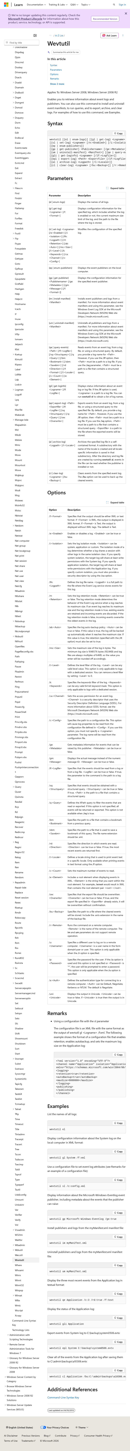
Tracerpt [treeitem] (19, 1139)
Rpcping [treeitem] (19, 932)
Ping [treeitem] (17, 686)
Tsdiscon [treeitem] (19, 1159)
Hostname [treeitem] (20, 304)
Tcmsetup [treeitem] (20, 1104)
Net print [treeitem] (19, 555)
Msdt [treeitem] (17, 490)
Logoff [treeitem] (18, 394)
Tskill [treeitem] (17, 1169)
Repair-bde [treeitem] (20, 887)
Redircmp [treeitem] (20, 832)
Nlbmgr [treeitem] (19, 611)
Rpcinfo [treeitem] (19, 927)
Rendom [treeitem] (19, 877)
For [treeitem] (16, 213)
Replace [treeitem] (19, 892)
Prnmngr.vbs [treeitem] (21, 737)
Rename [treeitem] (19, 872)
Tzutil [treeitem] (17, 1189)
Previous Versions (31, 1435)
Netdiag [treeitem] (19, 520)
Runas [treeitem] (18, 952)
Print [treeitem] (17, 716)
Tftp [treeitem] (17, 1114)
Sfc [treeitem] (16, 1023)
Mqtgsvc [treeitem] (19, 485)
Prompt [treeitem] (19, 752)
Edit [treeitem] (17, 132)
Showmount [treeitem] (21, 1038)
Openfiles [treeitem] (20, 646)
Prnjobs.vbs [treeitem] (21, 732)
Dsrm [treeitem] (17, 122)
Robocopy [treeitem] (20, 917)
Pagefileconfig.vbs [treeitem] (24, 651)
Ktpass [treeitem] (18, 364)
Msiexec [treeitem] (19, 500)
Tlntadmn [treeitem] (20, 1134)
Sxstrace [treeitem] (19, 1068)
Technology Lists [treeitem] (20, 1330)
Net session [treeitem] (21, 560)
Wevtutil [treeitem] (19, 1260)
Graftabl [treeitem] (19, 283)
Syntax (53, 65)
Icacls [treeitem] (18, 309)
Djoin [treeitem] (17, 57)
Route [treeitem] (18, 922)
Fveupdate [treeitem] (20, 248)
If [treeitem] (15, 314)
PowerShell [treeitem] (20, 712)
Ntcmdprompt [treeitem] (22, 631)
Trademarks (27, 1440)
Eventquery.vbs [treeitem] (23, 153)
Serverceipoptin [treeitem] (23, 988)
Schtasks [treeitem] (19, 973)
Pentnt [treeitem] (18, 676)
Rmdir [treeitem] (18, 912)
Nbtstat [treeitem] (19, 515)
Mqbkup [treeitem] (19, 475)
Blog (46, 1435)
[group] (86, 152)
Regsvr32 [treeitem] (20, 852)
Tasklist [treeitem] (18, 1098)
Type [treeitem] (17, 1179)
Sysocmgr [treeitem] (20, 1073)
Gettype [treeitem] (19, 258)
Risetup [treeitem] (19, 907)
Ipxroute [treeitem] (19, 329)
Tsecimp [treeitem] (19, 1164)
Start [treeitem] (17, 1053)
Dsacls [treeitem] (18, 77)
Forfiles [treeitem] (18, 218)
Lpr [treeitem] (16, 404)
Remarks (54, 78)
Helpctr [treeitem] (19, 299)
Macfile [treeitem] (18, 409)
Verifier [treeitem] (18, 1214)
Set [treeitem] (16, 1003)
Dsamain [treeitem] (19, 87)
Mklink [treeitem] (18, 440)
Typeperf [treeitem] (19, 1184)
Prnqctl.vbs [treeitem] (20, 747)
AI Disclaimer (11, 1435)
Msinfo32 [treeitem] (20, 505)
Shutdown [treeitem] (20, 1043)
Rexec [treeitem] (18, 902)
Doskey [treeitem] (19, 67)
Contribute (60, 1435)
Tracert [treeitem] (18, 1144)
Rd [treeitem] (16, 812)
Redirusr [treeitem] (19, 837)
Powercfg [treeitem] (19, 706)
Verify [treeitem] (18, 1219)
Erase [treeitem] (17, 142)
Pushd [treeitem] (18, 762)
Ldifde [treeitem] (18, 374)
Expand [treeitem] (18, 173)
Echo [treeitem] (17, 127)
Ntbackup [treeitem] (20, 626)
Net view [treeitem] (19, 580)
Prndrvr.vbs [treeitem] (21, 727)
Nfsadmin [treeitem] (20, 591)
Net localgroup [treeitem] (22, 550)
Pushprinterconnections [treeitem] (27, 769)
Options (54, 74)
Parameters (56, 69)
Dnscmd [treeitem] (19, 62)
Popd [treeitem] (17, 701)
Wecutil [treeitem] (19, 1255)
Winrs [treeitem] (18, 1275)
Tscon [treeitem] (18, 1154)
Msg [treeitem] (17, 495)
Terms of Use (10, 1440)
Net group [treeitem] (20, 545)
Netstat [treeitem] (19, 535)
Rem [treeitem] (17, 862)
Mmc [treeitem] (17, 445)
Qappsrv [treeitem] (19, 776)
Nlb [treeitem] (16, 606)
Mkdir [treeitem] (18, 434)
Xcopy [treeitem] (18, 1315)
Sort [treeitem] (17, 1048)
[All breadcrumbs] (50, 35)
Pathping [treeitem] (19, 661)
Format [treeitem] (18, 223)
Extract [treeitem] (18, 178)
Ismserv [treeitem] (19, 339)
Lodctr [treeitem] (18, 384)
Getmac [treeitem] (19, 253)
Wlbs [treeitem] (17, 1300)
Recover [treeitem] (19, 827)
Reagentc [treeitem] (20, 822)
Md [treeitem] (16, 429)
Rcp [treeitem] (17, 806)
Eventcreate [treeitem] (21, 147)
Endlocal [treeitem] (19, 137)
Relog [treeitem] (18, 857)
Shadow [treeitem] (19, 1028)
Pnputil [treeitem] (18, 696)
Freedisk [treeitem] (19, 228)
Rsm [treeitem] (17, 942)
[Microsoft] (6, 4)
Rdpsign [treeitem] (19, 816)
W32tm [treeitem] (19, 1234)
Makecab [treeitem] (19, 414)
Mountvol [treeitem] (20, 465)
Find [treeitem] (17, 193)
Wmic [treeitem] (18, 1305)
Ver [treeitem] (16, 1209)
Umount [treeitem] (19, 1199)
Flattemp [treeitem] (19, 208)
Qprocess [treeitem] (20, 781)
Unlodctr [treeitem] (19, 1204)
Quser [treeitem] (18, 791)
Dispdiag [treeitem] (19, 52)
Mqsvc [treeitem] (18, 480)
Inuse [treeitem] (17, 319)
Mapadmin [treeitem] (20, 424)
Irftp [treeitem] (17, 334)
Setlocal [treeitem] (19, 1008)
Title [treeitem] (17, 1129)
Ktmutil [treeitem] (18, 359)
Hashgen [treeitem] (19, 288)
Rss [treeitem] (16, 948)
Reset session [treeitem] (22, 897)
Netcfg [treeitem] (18, 586)
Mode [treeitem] (18, 450)
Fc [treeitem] (16, 183)
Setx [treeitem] (17, 1018)
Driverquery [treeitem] (21, 72)
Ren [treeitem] (17, 867)
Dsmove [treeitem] (19, 112)
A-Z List (59, 35)
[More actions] (123, 35)
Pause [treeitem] (18, 666)
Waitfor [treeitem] (18, 1240)
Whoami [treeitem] (19, 1270)
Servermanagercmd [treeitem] (25, 993)
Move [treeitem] (18, 470)
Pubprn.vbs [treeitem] (21, 757)
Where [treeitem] (18, 1265)
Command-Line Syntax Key (63, 1397)
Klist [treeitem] (17, 349)
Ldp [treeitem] (17, 379)
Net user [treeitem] (19, 576)
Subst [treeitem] (18, 1063)
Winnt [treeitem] (18, 1280)
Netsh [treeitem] (18, 530)
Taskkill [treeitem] (18, 1094)
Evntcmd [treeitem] (19, 163)
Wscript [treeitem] (19, 1310)
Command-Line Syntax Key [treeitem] (24, 1323)
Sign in (122, 4)
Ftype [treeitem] (18, 243)
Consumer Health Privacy (97, 1435)
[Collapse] (35, 35)
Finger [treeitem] (18, 203)
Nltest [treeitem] (18, 616)
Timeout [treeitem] (19, 1124)
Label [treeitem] (17, 369)
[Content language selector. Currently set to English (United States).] (19, 1427)
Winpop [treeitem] (19, 1290)
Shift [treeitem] (17, 1033)
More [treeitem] (17, 455)
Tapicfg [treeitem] (18, 1083)
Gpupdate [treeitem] (20, 278)
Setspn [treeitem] (18, 1013)
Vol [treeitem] (16, 1224)
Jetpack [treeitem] (19, 344)
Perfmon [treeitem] (19, 681)
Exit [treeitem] (16, 168)
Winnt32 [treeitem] (19, 1285)
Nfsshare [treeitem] (19, 596)
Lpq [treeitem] (17, 399)
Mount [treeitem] (18, 460)
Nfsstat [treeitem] (18, 601)
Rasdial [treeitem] (18, 801)
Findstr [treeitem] (18, 198)
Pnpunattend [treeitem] (21, 691)
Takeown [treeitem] (19, 1088)
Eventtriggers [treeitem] (22, 157)
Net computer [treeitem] (22, 540)
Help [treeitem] (17, 293)
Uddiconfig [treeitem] (20, 1194)
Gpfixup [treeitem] (19, 268)
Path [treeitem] (17, 656)
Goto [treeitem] (17, 263)
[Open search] (114, 5)
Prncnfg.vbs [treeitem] (21, 722)
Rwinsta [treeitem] (19, 962)
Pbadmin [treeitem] (19, 671)
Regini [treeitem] (18, 847)
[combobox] (21, 42)
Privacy (74, 1435)
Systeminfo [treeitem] (20, 1078)
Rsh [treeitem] (17, 937)
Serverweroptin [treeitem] (23, 998)
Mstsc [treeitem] (18, 510)
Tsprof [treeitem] (18, 1174)
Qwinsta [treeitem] (19, 796)
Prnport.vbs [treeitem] (21, 742)
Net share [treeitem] (20, 566)
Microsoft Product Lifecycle (25, 18)
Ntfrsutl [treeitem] (19, 641)
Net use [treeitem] (19, 570)
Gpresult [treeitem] (19, 273)
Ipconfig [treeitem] (19, 324)
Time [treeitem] (17, 1119)
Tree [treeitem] (17, 1149)
